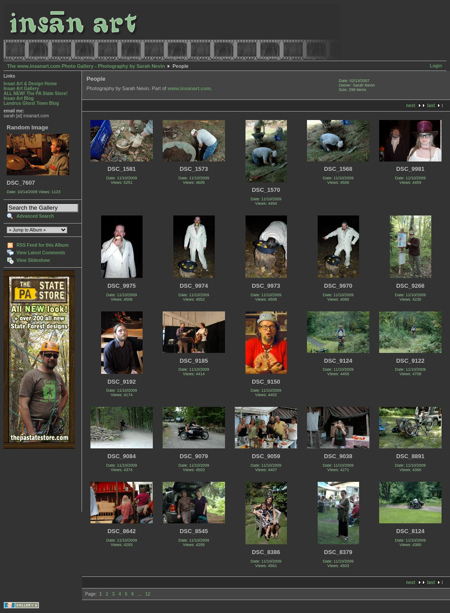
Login (436, 65)
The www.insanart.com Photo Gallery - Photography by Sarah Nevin (86, 66)
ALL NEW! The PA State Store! (36, 93)
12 (147, 594)
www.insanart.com (189, 88)
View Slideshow (33, 260)
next (410, 105)
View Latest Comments (40, 252)
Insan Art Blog (19, 98)
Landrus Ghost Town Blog (31, 103)
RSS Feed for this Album (42, 245)
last (431, 105)
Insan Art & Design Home (30, 83)
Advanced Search (35, 216)
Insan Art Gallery (21, 88)
